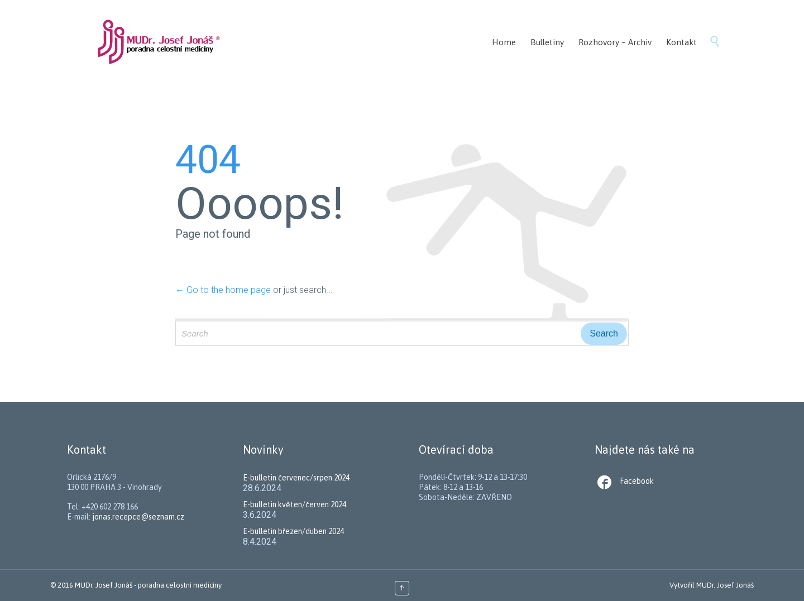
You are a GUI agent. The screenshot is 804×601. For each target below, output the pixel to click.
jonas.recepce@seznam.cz (138, 516)
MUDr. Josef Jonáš (725, 585)
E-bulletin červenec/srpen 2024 (296, 477)
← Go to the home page (223, 290)
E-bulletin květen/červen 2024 (294, 504)
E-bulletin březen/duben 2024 (293, 531)
